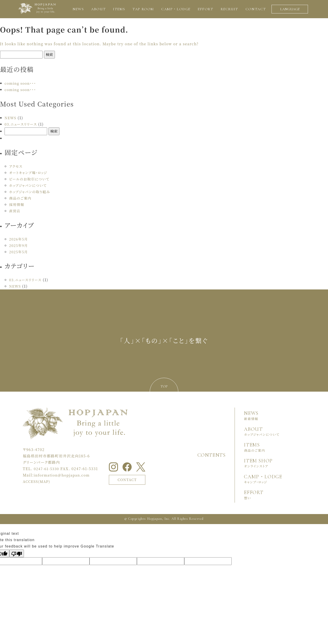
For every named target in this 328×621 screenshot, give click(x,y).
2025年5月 (19, 251)
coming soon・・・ (21, 83)
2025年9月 (19, 245)
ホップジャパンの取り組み (31, 191)
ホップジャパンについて (29, 185)
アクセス (16, 166)
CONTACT (129, 479)
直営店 (15, 210)
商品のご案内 (21, 198)
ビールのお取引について (30, 179)
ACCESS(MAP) (37, 481)
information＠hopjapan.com (63, 475)
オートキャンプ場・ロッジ (29, 172)
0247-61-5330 (47, 468)
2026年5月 (19, 239)
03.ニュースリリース (22, 124)
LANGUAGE (290, 9)
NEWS (11, 117)
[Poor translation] (16, 553)
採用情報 (17, 204)
